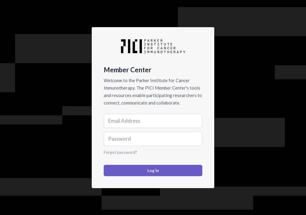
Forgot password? (120, 152)
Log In (153, 170)
